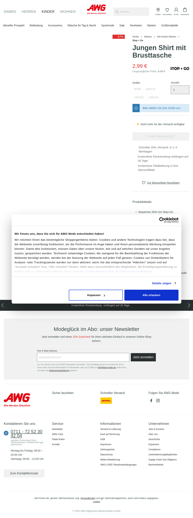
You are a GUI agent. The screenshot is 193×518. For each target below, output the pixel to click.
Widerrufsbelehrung (110, 459)
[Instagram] (158, 401)
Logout (96, 501)
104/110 (150, 89)
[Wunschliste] (167, 12)
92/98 (137, 89)
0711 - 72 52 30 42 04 (26, 434)
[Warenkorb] (185, 12)
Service (57, 424)
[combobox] (134, 12)
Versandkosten (87, 498)
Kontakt (56, 444)
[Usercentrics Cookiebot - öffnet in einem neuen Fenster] (162, 220)
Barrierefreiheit (156, 464)
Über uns (153, 434)
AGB (102, 439)
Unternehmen (159, 424)
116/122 (139, 97)
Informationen (110, 424)
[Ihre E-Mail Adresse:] (83, 357)
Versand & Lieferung (110, 429)
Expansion (154, 444)
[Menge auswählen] (180, 90)
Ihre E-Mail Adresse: (47, 351)
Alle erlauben (151, 295)
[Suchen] (116, 12)
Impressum (105, 444)
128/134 (153, 97)
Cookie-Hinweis (96, 271)
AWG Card (57, 434)
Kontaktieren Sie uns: (20, 424)
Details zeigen (161, 283)
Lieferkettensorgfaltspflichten (163, 454)
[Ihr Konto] (176, 12)
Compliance (154, 449)
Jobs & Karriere (156, 429)
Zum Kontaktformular (24, 473)
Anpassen (96, 295)
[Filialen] (158, 12)
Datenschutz (106, 454)
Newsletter (57, 429)
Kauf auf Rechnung (110, 434)
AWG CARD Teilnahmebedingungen (118, 464)
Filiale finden (58, 439)
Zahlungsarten (107, 449)
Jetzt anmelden (143, 357)
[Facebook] (152, 401)
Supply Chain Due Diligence (163, 459)
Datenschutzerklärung (136, 271)
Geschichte (154, 439)
